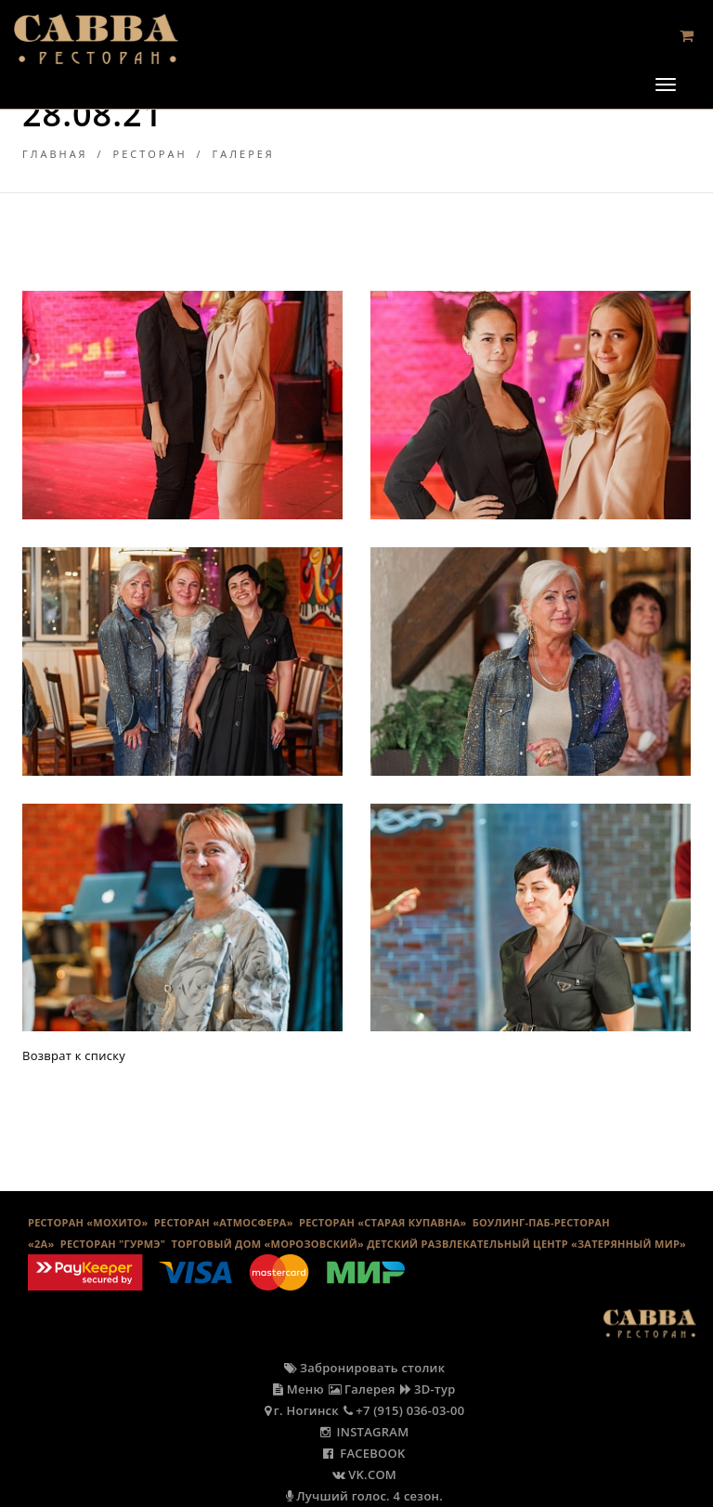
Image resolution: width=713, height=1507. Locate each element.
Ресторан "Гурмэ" (113, 1244)
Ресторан (150, 154)
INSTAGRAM (364, 1431)
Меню (298, 1389)
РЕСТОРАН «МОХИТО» (88, 1222)
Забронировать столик (365, 1367)
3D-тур (428, 1389)
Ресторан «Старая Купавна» (383, 1222)
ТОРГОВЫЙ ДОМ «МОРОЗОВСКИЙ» (268, 1244)
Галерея (244, 154)
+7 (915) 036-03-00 (404, 1410)
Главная (55, 154)
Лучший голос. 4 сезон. (364, 1495)
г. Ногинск (302, 1410)
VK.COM (364, 1474)
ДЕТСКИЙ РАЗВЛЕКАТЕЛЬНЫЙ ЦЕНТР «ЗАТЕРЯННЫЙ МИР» (526, 1244)
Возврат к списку (73, 1055)
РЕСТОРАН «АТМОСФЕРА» (223, 1222)
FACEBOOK (364, 1453)
